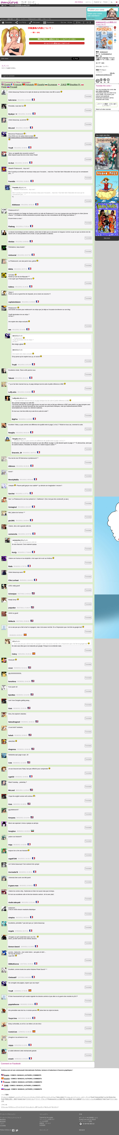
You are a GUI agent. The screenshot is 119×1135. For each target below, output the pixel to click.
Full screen (36, 22)
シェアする (22, 22)
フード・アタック (41, 1099)
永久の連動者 (77, 1099)
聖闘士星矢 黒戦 (11, 1099)
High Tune (106, 1099)
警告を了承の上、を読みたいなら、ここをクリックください (57, 39)
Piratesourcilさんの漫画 (55, 1099)
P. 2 (50, 19)
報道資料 (3, 1121)
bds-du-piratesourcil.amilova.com (105, 74)
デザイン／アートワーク (17, 1107)
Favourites (8, 22)
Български (51, 85)
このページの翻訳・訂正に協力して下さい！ (107, 104)
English (6, 85)
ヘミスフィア (19, 1097)
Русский (12, 87)
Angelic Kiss (21, 1099)
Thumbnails (50, 22)
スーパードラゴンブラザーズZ (33, 1097)
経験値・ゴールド (45, 1123)
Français (16, 85)
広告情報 (3, 1125)
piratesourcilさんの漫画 (34, 19)
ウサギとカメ (30, 1099)
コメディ (23, 19)
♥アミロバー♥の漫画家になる (88, 1117)
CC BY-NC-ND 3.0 (86, 1123)
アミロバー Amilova (7, 1097)
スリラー (55, 1107)
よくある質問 (44, 1121)
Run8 (92, 1097)
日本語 (62, 85)
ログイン (88, 2)
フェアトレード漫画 (85, 1121)
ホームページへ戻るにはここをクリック (57, 43)
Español (39, 85)
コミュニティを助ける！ (47, 1119)
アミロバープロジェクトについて (10, 1117)
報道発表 (3, 1119)
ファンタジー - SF (31, 1107)
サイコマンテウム (49, 1097)
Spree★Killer (99, 1097)
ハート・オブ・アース (83, 1097)
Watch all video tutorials (103, 109)
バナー (2, 1123)
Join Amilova (79, 2)
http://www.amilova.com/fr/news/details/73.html (23, 138)
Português (28, 85)
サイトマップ (44, 1130)
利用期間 (42, 1125)
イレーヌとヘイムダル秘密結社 (92, 1099)
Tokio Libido (60, 1097)
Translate (88, 96)
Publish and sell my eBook (87, 1119)
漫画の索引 (10, 19)
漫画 (17, 19)
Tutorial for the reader (46, 1117)
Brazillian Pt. (74, 85)
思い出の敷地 (67, 1099)
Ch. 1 (44, 19)
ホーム (3, 19)
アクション (4, 1107)
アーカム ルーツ (70, 1097)
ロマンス (48, 1107)
